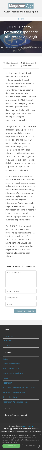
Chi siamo (7, 341)
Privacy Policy (8, 336)
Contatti (6, 345)
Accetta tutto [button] (11, 446)
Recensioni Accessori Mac (14, 392)
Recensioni (8, 382)
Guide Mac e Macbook (13, 373)
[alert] (21, 441)
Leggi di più (13, 442)
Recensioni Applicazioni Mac (15, 402)
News (15, 66)
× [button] (40, 435)
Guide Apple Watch (11, 363)
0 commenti (27, 66)
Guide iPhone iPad (11, 368)
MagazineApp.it (12, 63)
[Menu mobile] (21, 19)
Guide (5, 359)
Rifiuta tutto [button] (30, 446)
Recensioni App (10, 397)
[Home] (2, 47)
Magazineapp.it (27, 426)
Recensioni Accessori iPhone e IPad (19, 387)
